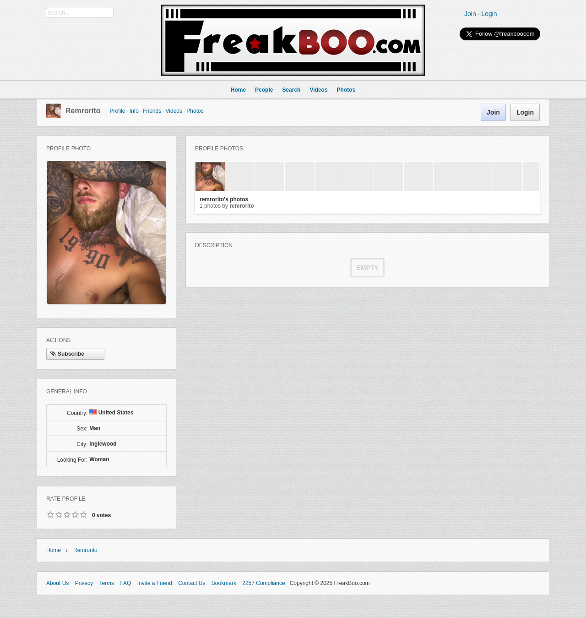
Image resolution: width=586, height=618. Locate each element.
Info (134, 111)
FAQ (125, 583)
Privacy (84, 583)
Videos (174, 111)
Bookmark (224, 583)
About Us (57, 583)
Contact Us (191, 583)
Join (470, 13)
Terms (106, 583)
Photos (194, 111)
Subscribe (67, 354)
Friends (152, 111)
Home (53, 550)
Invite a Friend (154, 583)
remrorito (82, 111)
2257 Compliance (263, 583)
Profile (117, 111)
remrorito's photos (224, 199)
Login (489, 13)
